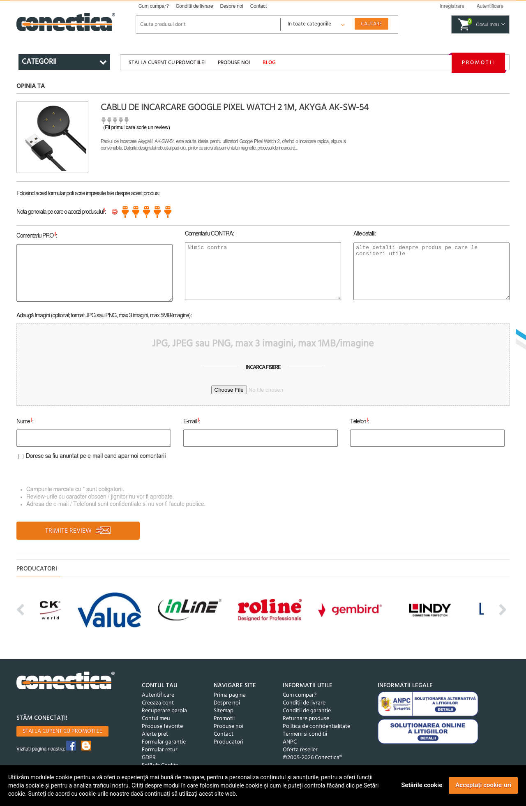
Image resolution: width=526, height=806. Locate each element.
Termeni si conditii (305, 734)
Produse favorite (162, 726)
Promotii (478, 62)
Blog (269, 62)
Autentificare (158, 695)
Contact (258, 6)
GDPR (149, 757)
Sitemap (223, 711)
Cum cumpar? (153, 6)
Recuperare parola (164, 711)
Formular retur (160, 750)
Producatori (228, 742)
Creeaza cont (158, 703)
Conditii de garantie (307, 711)
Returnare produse (306, 718)
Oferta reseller (300, 750)
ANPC (290, 742)
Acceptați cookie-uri (483, 785)
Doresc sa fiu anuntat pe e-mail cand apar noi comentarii (96, 456)
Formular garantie (164, 742)
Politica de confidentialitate (316, 726)
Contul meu (156, 718)
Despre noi (231, 6)
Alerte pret (155, 734)
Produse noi (234, 62)
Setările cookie (421, 785)
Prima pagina (230, 695)
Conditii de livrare (194, 6)
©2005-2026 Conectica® (312, 757)
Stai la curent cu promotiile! (167, 62)
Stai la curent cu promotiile (62, 731)
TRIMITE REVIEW (78, 531)
